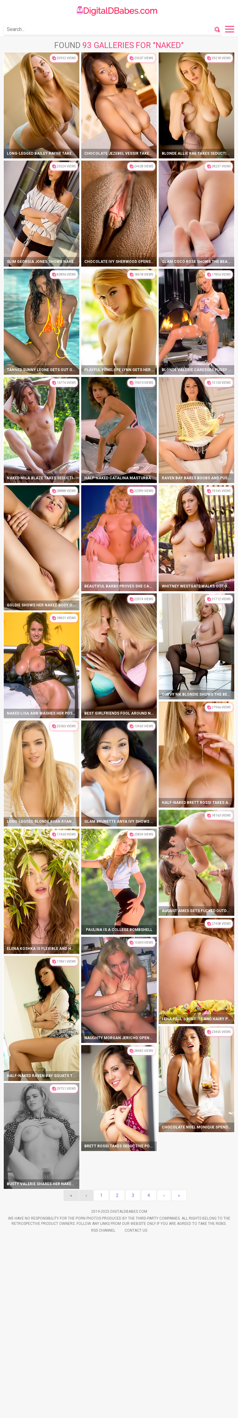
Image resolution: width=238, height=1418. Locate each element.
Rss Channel (103, 1230)
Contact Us (136, 1230)
